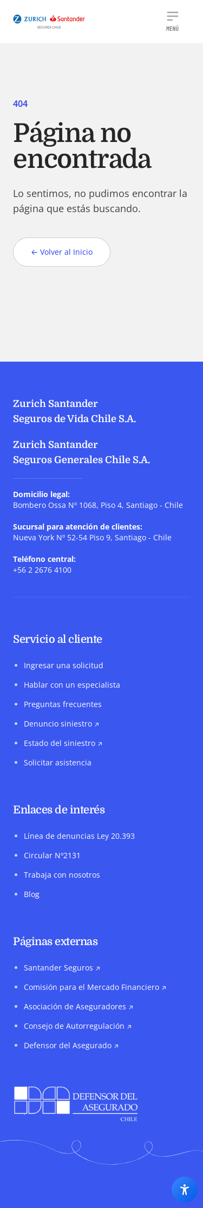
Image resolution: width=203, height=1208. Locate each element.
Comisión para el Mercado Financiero (95, 987)
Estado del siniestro (63, 743)
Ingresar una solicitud (63, 665)
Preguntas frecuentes (63, 704)
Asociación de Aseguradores (78, 1006)
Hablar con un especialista (72, 685)
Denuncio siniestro (61, 723)
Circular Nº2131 (52, 855)
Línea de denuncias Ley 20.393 (79, 836)
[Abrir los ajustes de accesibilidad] (185, 1190)
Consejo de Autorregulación (78, 1026)
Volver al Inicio (62, 252)
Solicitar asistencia (57, 762)
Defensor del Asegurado (71, 1045)
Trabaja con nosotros (62, 875)
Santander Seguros (62, 967)
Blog (32, 894)
